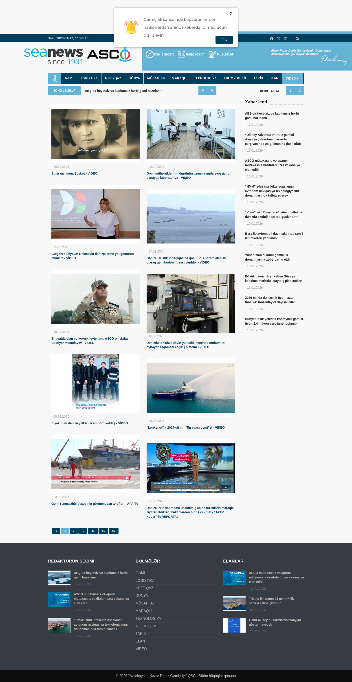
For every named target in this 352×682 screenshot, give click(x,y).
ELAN (275, 78)
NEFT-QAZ (113, 78)
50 (92, 530)
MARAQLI (179, 78)
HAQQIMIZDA (195, 54)
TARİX (258, 78)
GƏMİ (69, 78)
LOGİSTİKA (89, 78)
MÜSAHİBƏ (156, 78)
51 (103, 530)
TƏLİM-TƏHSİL (235, 78)
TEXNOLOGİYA (205, 78)
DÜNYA (134, 78)
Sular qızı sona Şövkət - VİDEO (74, 173)
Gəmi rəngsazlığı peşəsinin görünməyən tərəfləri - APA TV (94, 503)
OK (224, 40)
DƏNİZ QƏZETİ (164, 54)
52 (113, 530)
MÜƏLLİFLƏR (225, 54)
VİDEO (291, 78)
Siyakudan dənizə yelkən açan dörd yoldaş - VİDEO (89, 423)
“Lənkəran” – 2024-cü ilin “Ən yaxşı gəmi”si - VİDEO (186, 427)
